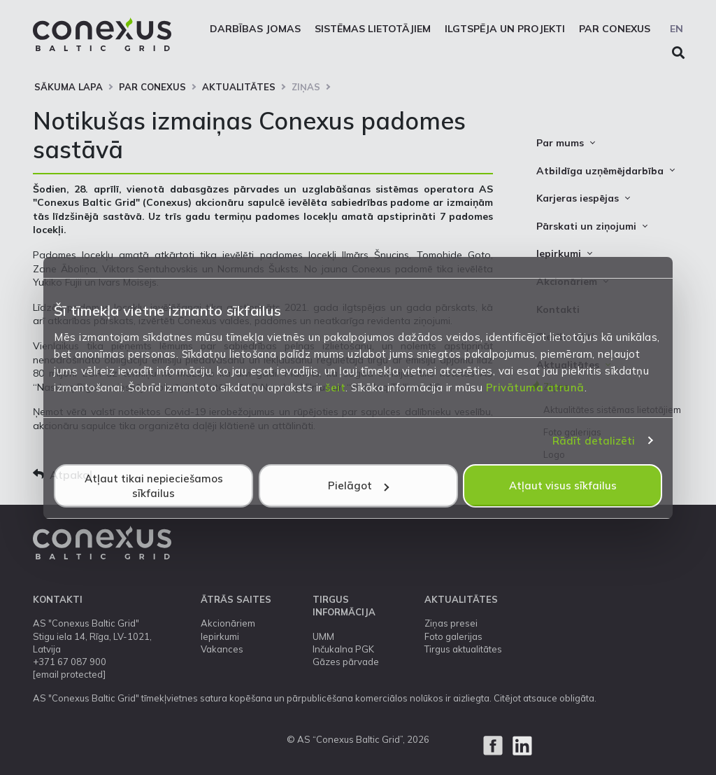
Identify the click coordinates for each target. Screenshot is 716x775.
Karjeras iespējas (577, 198)
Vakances (222, 649)
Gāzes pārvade (346, 661)
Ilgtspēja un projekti (505, 28)
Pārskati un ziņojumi (586, 226)
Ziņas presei (451, 623)
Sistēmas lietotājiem (373, 28)
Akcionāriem (228, 623)
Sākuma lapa (68, 86)
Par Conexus (614, 28)
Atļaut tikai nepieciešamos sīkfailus (154, 486)
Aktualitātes (238, 86)
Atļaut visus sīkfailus (563, 485)
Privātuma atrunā (535, 387)
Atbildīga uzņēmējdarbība (600, 171)
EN (676, 28)
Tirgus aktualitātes (463, 649)
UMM (323, 636)
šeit (335, 387)
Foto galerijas (453, 636)
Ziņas (306, 86)
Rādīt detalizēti (594, 440)
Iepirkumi (558, 253)
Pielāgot (358, 485)
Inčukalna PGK (343, 649)
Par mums (560, 143)
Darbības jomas (255, 28)
